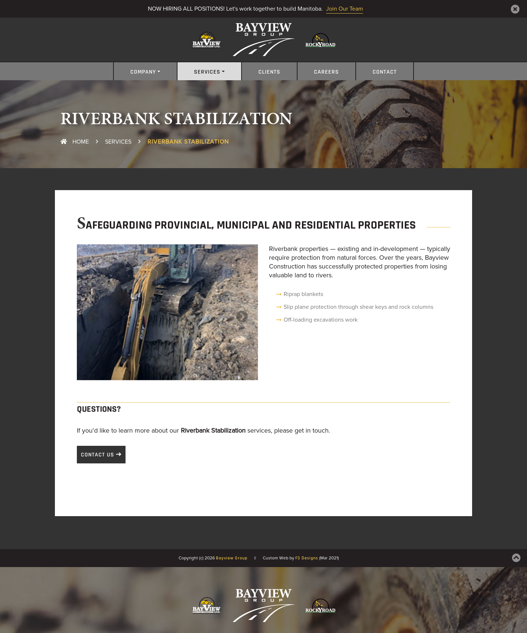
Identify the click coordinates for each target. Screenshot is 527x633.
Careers (326, 72)
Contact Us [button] (97, 455)
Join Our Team (344, 8)
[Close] (515, 9)
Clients (269, 72)
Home (74, 141)
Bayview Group (231, 558)
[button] (90, 312)
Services (118, 141)
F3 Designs (306, 558)
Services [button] (207, 72)
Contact (385, 72)
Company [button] (143, 72)
